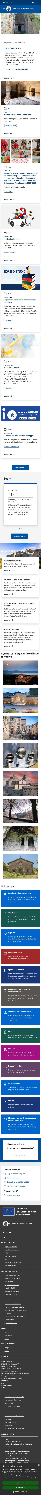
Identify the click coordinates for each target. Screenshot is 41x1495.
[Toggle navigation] (4, 8)
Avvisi (9, 43)
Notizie (8, 430)
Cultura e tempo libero (12, 1278)
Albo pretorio (9, 1419)
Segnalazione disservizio (13, 1400)
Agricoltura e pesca (11, 1323)
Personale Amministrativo (13, 1262)
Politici (7, 1259)
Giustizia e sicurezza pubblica (14, 1307)
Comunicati (8, 1335)
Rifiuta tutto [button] (20, 1487)
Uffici (6, 1253)
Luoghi (7, 1347)
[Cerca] (37, 8)
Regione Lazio (7, 2)
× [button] (39, 1465)
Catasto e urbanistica (12, 1291)
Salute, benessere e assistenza (15, 1316)
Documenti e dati (10, 1265)
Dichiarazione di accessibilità (14, 1428)
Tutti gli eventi (19, 536)
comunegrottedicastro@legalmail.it (17, 1373)
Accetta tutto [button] (20, 1483)
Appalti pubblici (10, 1288)
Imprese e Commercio (12, 1285)
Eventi (7, 1351)
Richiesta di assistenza (12, 1406)
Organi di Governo (11, 1247)
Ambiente (8, 1313)
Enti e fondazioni (10, 1256)
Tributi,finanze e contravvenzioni (16, 1310)
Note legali (8, 1425)
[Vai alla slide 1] (19, 528)
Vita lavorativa (9, 1281)
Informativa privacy (11, 1422)
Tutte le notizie (20, 467)
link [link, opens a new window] (2, 1479)
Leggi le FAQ (9, 1403)
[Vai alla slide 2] (21, 528)
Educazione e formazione (13, 1304)
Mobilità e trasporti (11, 1294)
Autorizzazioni (9, 1319)
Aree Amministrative (12, 1250)
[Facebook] (5, 1237)
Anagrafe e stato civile (12, 1275)
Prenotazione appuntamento (14, 1397)
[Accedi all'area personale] (33, 2)
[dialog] (20, 1479)
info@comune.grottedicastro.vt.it (12, 1378)
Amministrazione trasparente (14, 1416)
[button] (20, 1492)
